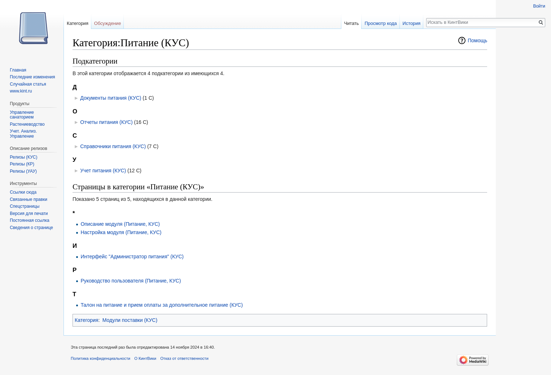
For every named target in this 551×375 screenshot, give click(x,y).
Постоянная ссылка (29, 220)
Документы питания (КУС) (110, 98)
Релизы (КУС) (23, 157)
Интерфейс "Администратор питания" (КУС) (132, 256)
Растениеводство (27, 124)
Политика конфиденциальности (100, 358)
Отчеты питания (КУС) (106, 122)
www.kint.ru (21, 91)
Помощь (477, 40)
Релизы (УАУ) (23, 171)
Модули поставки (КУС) (129, 320)
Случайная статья (28, 84)
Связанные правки (28, 199)
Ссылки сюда (23, 192)
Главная (18, 70)
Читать (351, 23)
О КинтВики (145, 358)
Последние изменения (32, 76)
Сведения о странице (31, 227)
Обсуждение (107, 23)
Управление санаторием (22, 115)
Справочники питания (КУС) (113, 146)
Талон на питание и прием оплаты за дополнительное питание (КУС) (161, 305)
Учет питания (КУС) (103, 170)
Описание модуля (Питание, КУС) (120, 224)
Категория (86, 320)
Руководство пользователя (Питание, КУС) (130, 281)
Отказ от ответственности (184, 358)
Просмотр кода (380, 23)
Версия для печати (29, 213)
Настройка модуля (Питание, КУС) (120, 232)
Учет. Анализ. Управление (23, 134)
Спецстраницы (24, 206)
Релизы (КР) (22, 164)
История (412, 23)
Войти (539, 6)
